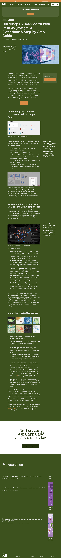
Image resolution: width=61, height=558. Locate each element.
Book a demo (24, 103)
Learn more (45, 1)
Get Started (30, 13)
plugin (16, 375)
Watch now (50, 79)
